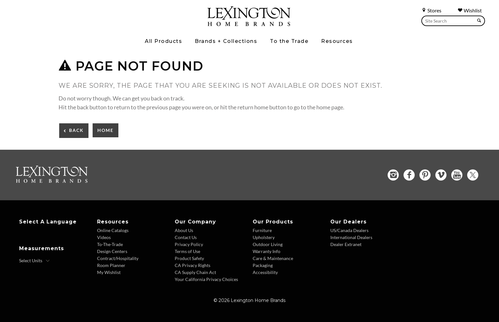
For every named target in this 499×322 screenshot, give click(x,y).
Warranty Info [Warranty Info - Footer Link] (266, 251)
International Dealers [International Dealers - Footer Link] (351, 237)
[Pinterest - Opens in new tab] (425, 175)
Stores (431, 10)
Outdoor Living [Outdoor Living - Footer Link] (268, 244)
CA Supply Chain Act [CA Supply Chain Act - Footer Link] (195, 272)
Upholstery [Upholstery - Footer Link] (264, 237)
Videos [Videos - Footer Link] (104, 237)
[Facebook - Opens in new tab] (409, 175)
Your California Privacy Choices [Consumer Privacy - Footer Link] (206, 279)
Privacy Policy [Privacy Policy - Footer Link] (189, 244)
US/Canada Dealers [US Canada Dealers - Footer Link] (349, 230)
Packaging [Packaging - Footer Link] (263, 265)
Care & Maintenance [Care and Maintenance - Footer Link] (273, 258)
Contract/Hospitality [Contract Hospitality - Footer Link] (117, 258)
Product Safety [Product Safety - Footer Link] (189, 258)
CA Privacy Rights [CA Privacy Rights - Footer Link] (192, 265)
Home (105, 130)
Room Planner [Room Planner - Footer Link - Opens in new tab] (111, 265)
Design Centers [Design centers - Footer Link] (112, 251)
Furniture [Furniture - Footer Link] (262, 230)
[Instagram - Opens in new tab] (393, 175)
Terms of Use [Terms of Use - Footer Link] (187, 251)
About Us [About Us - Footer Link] (184, 230)
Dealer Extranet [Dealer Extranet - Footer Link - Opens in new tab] (346, 244)
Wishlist (470, 10)
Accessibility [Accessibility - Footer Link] (265, 272)
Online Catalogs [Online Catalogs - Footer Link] (113, 230)
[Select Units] (34, 260)
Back (76, 130)
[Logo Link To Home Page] (248, 23)
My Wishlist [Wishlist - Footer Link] (109, 272)
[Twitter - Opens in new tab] (472, 175)
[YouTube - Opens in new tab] (456, 175)
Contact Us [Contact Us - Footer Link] (186, 237)
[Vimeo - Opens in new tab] (440, 175)
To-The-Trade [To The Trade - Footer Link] (110, 244)
